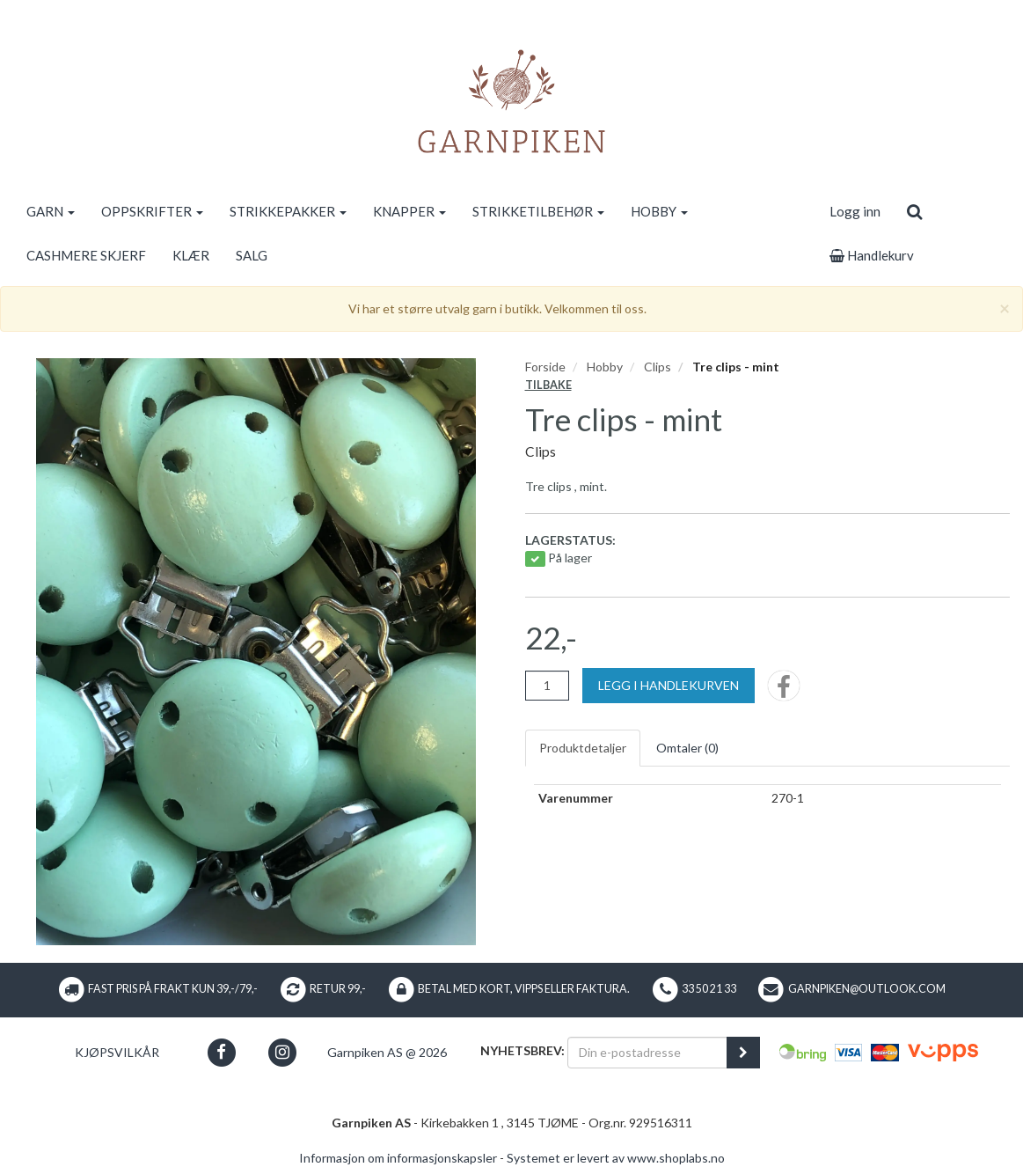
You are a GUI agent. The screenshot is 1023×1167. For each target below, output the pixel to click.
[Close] (1004, 307)
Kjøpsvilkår (117, 1052)
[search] (914, 211)
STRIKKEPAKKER (288, 211)
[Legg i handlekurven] (668, 685)
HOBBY (659, 211)
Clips (657, 366)
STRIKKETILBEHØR (538, 211)
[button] (221, 1052)
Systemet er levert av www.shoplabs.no (616, 1157)
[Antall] (547, 686)
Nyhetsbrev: (522, 1050)
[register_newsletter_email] (743, 1052)
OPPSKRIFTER (152, 211)
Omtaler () (687, 747)
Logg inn (855, 211)
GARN (50, 211)
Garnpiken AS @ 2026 (387, 1052)
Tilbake (548, 385)
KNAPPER (409, 211)
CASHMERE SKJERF (86, 255)
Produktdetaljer (582, 747)
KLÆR (190, 255)
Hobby (605, 366)
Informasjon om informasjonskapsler (398, 1157)
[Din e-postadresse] (647, 1052)
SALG (251, 255)
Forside (545, 366)
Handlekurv (871, 255)
